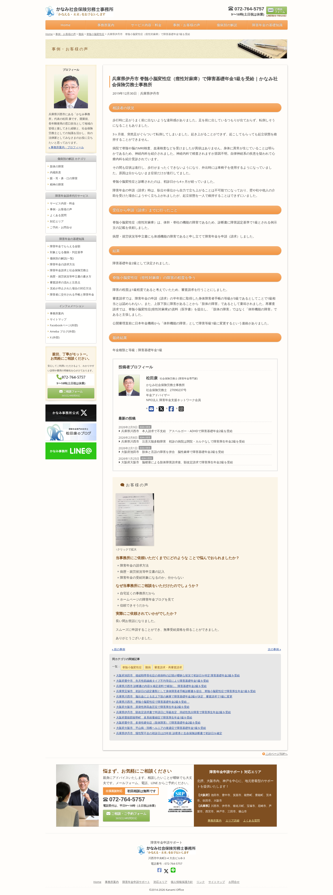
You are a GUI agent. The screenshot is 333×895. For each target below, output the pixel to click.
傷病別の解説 (227, 25)
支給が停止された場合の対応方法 (70, 288)
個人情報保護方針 (182, 882)
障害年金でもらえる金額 (65, 246)
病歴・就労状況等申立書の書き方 (70, 276)
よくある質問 (58, 215)
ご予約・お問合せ (61, 227)
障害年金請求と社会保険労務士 (69, 270)
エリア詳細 (232, 820)
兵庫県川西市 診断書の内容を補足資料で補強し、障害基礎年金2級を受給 (161, 686)
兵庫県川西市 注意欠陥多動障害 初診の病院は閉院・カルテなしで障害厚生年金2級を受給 (183, 441)
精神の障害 (145, 427)
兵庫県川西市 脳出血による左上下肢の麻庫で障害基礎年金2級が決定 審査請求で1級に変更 (174, 696)
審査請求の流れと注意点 (65, 282)
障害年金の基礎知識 (267, 25)
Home (66, 25)
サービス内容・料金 (146, 25)
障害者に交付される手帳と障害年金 (72, 294)
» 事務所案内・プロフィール (66, 147)
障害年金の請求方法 (62, 264)
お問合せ (234, 882)
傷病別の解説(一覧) (62, 258)
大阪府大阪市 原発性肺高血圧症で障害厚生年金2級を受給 (152, 707)
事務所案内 (105, 25)
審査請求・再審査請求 (168, 667)
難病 (148, 667)
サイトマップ (58, 319)
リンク (200, 882)
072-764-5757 (249, 8)
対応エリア (57, 221)
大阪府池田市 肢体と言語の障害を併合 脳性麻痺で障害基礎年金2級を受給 (172, 452)
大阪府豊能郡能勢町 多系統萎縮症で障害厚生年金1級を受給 (154, 717)
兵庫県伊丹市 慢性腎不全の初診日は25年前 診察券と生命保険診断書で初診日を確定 (169, 733)
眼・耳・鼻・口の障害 (64, 178)
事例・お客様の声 (186, 25)
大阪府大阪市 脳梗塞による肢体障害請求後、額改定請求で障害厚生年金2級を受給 (177, 462)
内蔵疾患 (55, 172)
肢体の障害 (145, 447)
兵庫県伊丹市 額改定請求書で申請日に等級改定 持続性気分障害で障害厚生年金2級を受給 (173, 712)
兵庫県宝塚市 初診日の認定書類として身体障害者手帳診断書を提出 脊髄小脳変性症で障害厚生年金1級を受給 (186, 691)
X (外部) (54, 337)
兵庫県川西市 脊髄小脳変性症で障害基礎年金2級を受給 (152, 702)
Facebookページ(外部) (64, 325)
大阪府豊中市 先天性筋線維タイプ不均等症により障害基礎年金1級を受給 (162, 681)
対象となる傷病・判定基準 (66, 252)
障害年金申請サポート (136, 882)
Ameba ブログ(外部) (62, 331)
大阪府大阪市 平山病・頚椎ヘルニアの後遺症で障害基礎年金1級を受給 (161, 728)
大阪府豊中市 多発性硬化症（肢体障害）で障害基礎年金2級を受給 (158, 722)
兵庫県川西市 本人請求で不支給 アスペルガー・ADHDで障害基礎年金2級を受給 (177, 431)
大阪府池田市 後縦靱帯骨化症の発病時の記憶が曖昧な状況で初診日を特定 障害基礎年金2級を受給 (178, 675)
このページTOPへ (275, 754)
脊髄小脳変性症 (132, 667)
